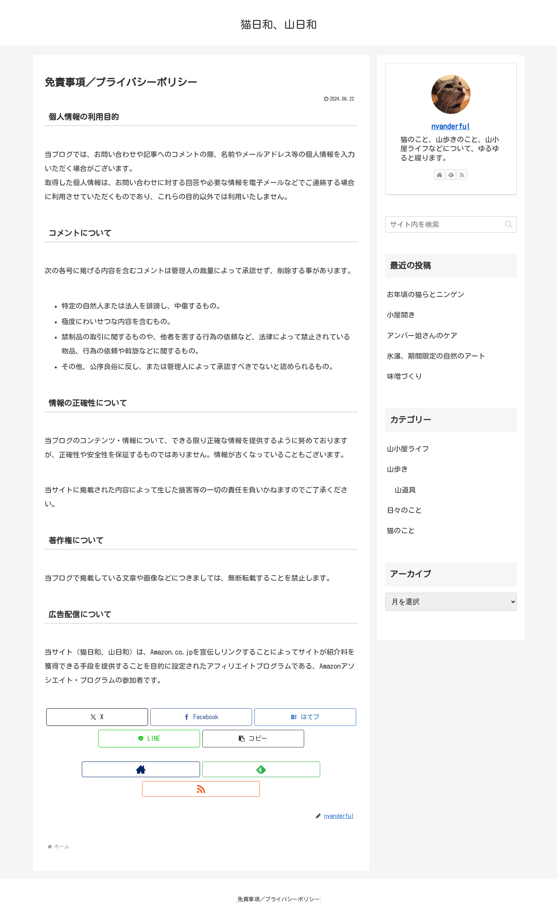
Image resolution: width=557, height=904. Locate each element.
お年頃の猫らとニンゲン (425, 294)
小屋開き (401, 314)
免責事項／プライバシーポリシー (279, 879)
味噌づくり (404, 376)
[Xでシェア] (97, 717)
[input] (451, 224)
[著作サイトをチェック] (183, 769)
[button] (253, 738)
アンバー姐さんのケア (422, 335)
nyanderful (450, 126)
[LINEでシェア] (149, 738)
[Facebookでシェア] (201, 717)
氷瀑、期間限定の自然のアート (436, 355)
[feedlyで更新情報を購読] (201, 769)
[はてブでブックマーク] (305, 717)
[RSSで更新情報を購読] (219, 769)
